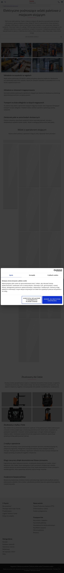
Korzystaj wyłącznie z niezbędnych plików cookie (31, 299)
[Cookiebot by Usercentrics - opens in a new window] (55, 270)
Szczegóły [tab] (32, 275)
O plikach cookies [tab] (53, 275)
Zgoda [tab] (11, 275)
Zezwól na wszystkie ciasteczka (52, 299)
